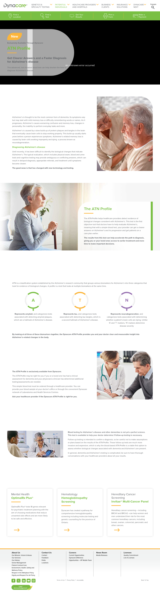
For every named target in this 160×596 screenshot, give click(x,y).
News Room (101, 552)
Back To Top (144, 580)
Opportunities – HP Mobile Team (80, 560)
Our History (16, 560)
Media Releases (101, 555)
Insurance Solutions (122, 5)
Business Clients (106, 5)
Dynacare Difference (76, 558)
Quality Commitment (131, 555)
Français (153, 4)
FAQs (44, 560)
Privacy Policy (70, 580)
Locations (45, 563)
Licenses (128, 552)
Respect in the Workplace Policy (23, 573)
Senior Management (19, 563)
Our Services (16, 558)
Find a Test (48, 15)
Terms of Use (61, 580)
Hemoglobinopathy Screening (74, 499)
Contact (44, 555)
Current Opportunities (76, 555)
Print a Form (111, 15)
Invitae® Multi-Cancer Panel (129, 501)
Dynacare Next (139, 5)
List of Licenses (129, 558)
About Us (16, 552)
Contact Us (47, 552)
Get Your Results (79, 15)
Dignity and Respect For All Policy (23, 575)
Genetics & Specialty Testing (40, 5)
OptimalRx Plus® (22, 498)
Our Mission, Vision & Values (22, 555)
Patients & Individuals (61, 5)
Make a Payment (142, 15)
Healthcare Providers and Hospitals (84, 5)
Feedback (45, 558)
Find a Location (17, 15)
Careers (72, 552)
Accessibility (80, 580)
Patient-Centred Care (19, 565)
